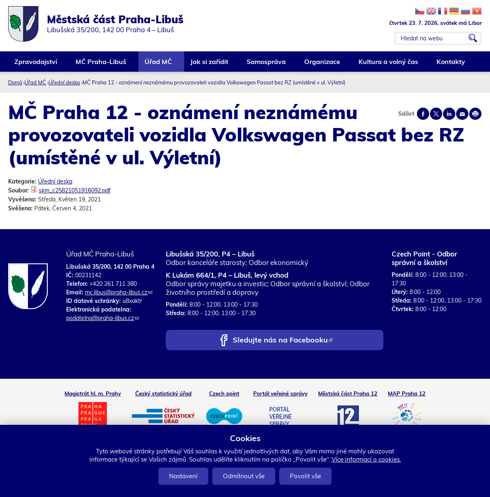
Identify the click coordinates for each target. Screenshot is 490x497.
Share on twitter (436, 114)
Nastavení (183, 476)
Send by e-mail (462, 114)
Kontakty (451, 64)
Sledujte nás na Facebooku (283, 340)
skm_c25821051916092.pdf (75, 190)
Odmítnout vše (244, 476)
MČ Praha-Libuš (101, 64)
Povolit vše (305, 476)
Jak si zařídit (209, 64)
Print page (475, 114)
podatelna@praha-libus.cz (102, 318)
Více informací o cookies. (366, 459)
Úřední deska (64, 82)
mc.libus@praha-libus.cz (118, 292)
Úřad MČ (158, 64)
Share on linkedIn (449, 114)
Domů (15, 82)
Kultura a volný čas (388, 64)
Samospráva (267, 64)
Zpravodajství (36, 64)
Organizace (322, 64)
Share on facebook (423, 114)
